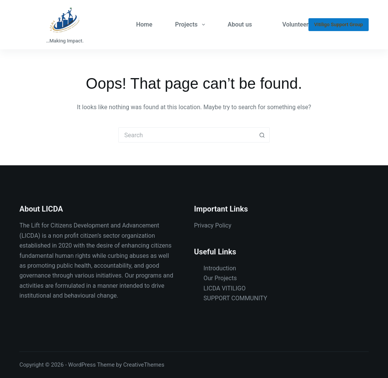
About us (240, 24)
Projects (191, 24)
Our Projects (220, 278)
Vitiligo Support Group (338, 24)
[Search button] (262, 135)
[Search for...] (186, 135)
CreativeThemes (143, 364)
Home (144, 24)
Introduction (219, 268)
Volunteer (295, 24)
